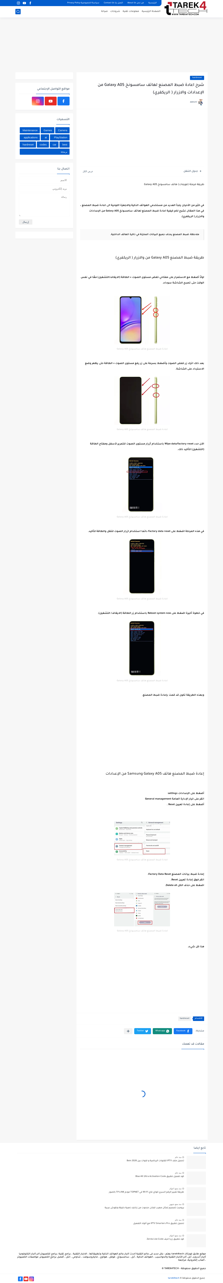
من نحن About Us (135, 3)
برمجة (64, 151)
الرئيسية (152, 3)
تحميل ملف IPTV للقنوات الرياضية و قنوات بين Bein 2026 (155, 1161)
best (64, 144)
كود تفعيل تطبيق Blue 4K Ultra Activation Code (159, 1176)
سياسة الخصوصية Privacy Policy (83, 3)
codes (43, 144)
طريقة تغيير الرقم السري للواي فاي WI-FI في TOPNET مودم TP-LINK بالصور (146, 1192)
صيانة (104, 11)
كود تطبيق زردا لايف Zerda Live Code (165, 1239)
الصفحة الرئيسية (151, 11)
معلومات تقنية (131, 11)
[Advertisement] (111, 45)
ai (46, 137)
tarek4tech (173, 1278)
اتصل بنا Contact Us (113, 3)
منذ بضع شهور (175, 1204)
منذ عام (178, 1157)
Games (48, 130)
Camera (62, 130)
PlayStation (60, 137)
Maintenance (30, 130)
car (54, 144)
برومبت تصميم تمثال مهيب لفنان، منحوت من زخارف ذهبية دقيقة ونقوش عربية (144, 1208)
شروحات (115, 11)
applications (31, 137)
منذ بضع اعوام (175, 1188)
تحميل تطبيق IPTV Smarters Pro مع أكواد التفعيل (158, 1223)
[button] (183, 1031)
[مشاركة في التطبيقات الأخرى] (128, 1031)
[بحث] (18, 11)
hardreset (197, 78)
